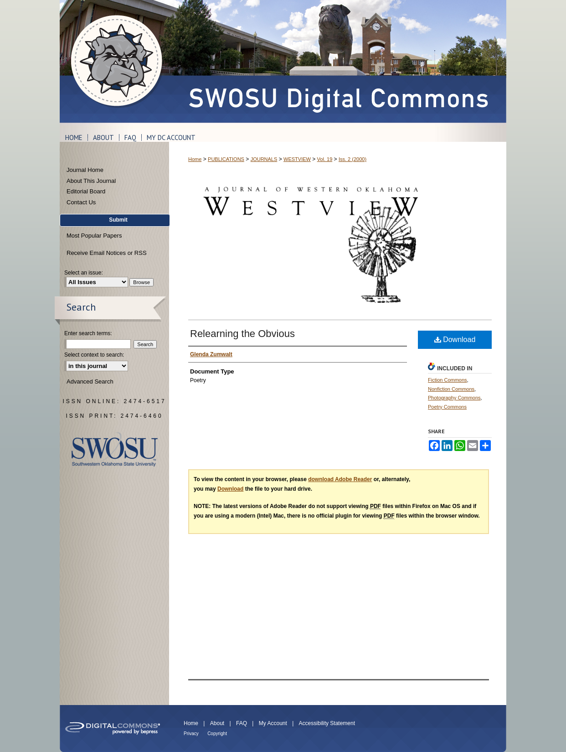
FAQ (241, 723)
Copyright (217, 733)
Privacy (191, 733)
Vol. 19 (325, 159)
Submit (118, 220)
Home (194, 159)
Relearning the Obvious (242, 333)
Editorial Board (86, 191)
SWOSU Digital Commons (337, 61)
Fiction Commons (447, 380)
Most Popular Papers (94, 235)
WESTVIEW (297, 159)
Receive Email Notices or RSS (107, 252)
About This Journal (91, 180)
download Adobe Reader (340, 479)
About (217, 723)
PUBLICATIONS (226, 159)
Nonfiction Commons (451, 389)
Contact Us (81, 202)
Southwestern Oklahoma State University (115, 449)
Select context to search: (94, 355)
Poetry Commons (447, 407)
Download (455, 339)
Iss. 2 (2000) (352, 159)
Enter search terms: (88, 333)
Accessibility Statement (327, 723)
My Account (273, 723)
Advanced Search (90, 381)
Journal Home (85, 169)
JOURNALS (264, 159)
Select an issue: (83, 273)
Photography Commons (454, 397)
